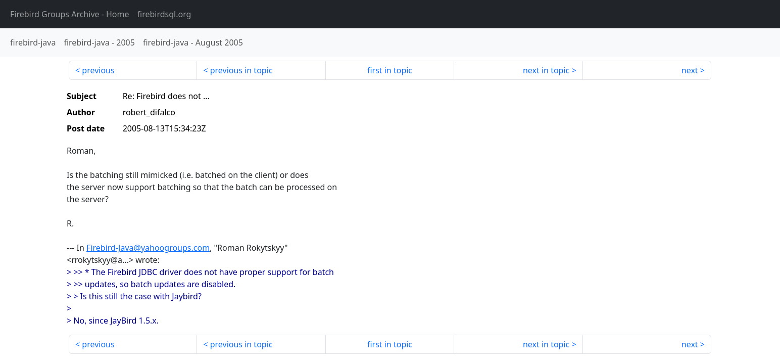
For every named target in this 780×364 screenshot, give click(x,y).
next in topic (546, 70)
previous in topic (241, 70)
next (689, 70)
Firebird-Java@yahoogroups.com (148, 247)
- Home (69, 14)
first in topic (389, 70)
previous (98, 70)
